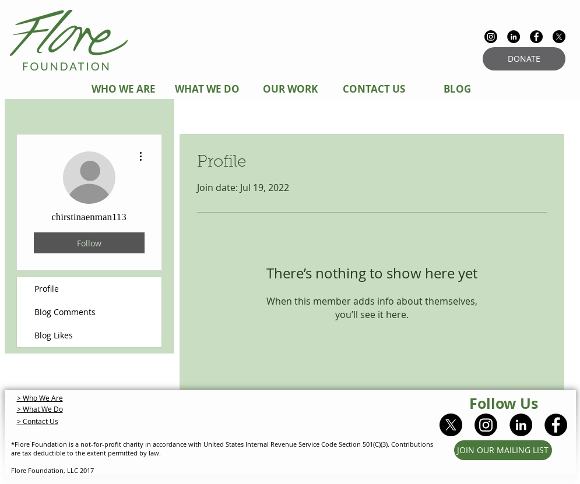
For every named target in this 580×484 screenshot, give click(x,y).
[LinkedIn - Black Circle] (513, 36)
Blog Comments (65, 311)
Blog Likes (53, 335)
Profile (46, 288)
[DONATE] (524, 58)
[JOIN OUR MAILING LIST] (503, 450)
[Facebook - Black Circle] (536, 36)
